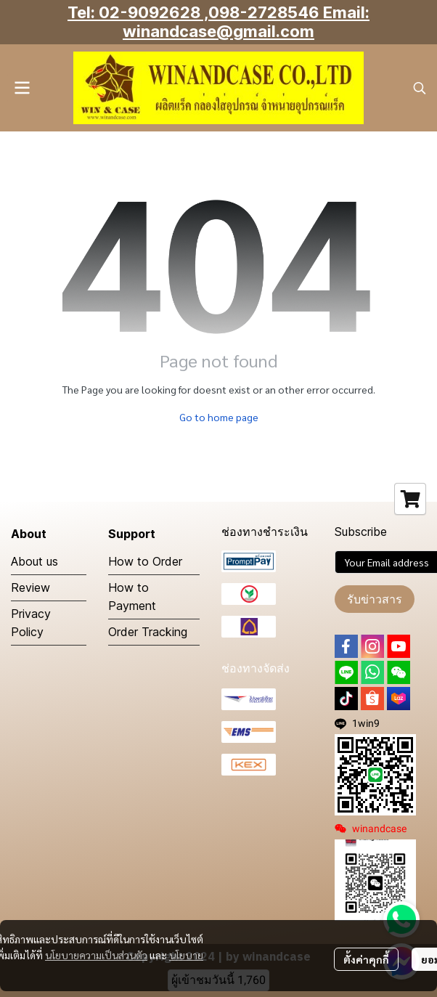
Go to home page (218, 416)
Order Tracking (147, 631)
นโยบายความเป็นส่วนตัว (96, 954)
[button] (419, 88)
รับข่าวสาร (374, 599)
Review (30, 587)
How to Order (145, 561)
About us (34, 561)
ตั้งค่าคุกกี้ (366, 959)
